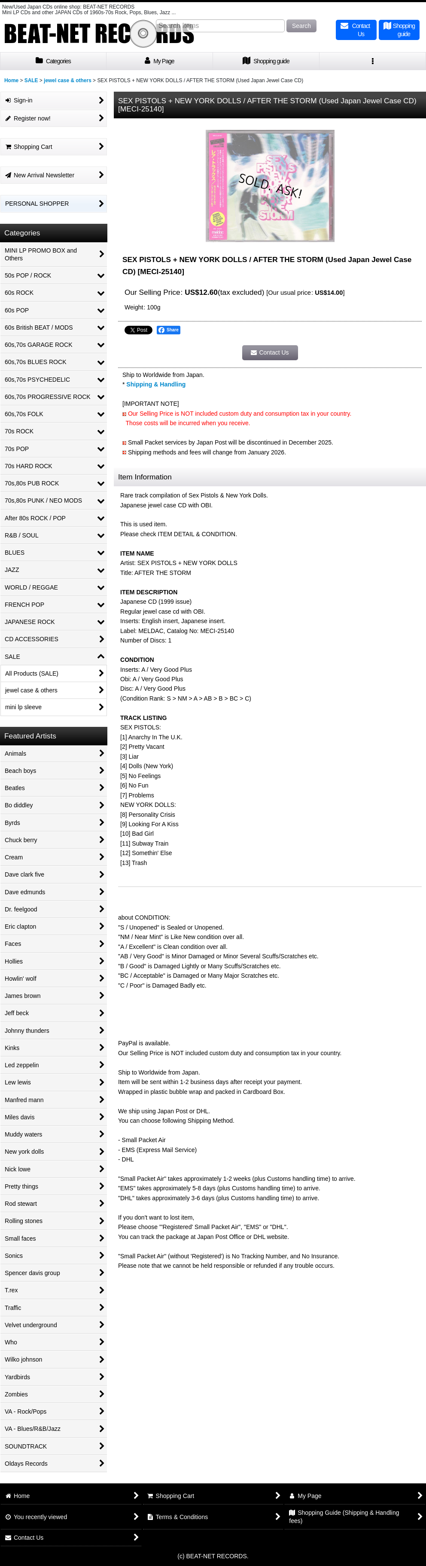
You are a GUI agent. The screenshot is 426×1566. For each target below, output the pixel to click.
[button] (373, 61)
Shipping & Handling (156, 384)
